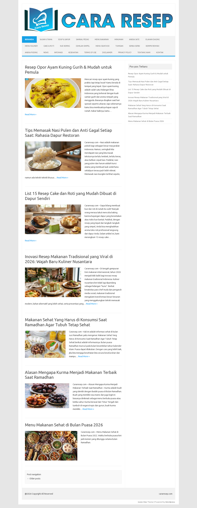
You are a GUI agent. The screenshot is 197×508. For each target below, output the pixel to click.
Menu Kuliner (31, 46)
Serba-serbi (134, 46)
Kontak (159, 52)
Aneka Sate (134, 39)
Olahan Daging (152, 39)
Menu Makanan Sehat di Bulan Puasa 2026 (64, 425)
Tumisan (119, 46)
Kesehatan (73, 52)
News (46, 52)
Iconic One (142, 502)
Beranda (29, 39)
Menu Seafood (102, 46)
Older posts (33, 478)
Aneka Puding (31, 52)
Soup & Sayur (64, 39)
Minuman (119, 39)
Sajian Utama (46, 39)
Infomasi (58, 52)
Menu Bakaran (102, 39)
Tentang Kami (143, 52)
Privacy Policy (124, 52)
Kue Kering (65, 46)
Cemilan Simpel (83, 46)
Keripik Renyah (152, 46)
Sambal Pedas (82, 39)
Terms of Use (90, 52)
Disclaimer (107, 52)
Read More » (30, 114)
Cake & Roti (49, 46)
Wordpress (170, 502)
